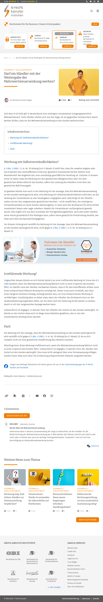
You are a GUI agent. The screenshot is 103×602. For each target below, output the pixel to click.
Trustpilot (29, 1)
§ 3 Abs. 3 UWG (11, 168)
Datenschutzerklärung (70, 599)
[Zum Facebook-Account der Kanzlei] (44, 396)
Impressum (86, 599)
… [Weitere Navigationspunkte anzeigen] (11, 58)
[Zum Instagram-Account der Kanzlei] (52, 396)
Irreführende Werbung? (21, 143)
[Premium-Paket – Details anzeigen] (64, 40)
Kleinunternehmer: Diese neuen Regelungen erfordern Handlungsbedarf (62, 500)
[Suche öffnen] (92, 11)
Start (6, 58)
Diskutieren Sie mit (17, 415)
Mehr (96, 24)
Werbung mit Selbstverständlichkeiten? (29, 137)
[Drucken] (23, 396)
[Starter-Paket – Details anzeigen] (39, 40)
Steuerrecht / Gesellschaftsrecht (18, 70)
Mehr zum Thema (87, 519)
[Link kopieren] (6, 396)
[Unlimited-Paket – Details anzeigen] (88, 39)
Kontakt (96, 599)
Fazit (12, 149)
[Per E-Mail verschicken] (36, 396)
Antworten (95, 446)
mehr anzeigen (54, 587)
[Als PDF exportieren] (14, 396)
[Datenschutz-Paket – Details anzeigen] (15, 41)
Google (11, 1)
